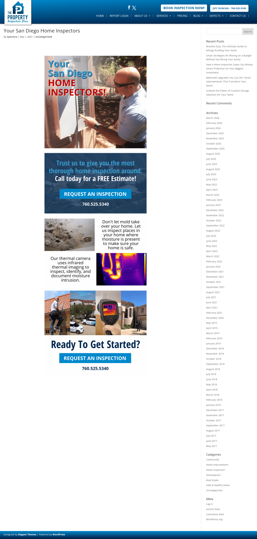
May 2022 (211, 246)
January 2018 (213, 404)
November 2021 (215, 276)
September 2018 (215, 364)
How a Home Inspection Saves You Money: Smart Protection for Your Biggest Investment (229, 68)
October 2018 (213, 358)
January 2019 (213, 343)
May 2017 (211, 446)
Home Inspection (215, 469)
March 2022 (212, 256)
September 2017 (215, 425)
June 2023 (211, 179)
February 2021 (214, 312)
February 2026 (214, 123)
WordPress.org (214, 519)
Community (212, 459)
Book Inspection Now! (184, 8)
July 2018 (211, 374)
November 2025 (215, 138)
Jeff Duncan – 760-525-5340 (229, 8)
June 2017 (211, 440)
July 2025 (211, 158)
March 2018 (212, 394)
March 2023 (212, 194)
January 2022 (213, 266)
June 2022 (211, 241)
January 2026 (213, 128)
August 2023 (213, 169)
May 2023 (211, 184)
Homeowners (213, 475)
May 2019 (211, 322)
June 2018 (211, 379)
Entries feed (213, 509)
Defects (215, 16)
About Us (140, 16)
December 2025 (215, 133)
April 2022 (212, 251)
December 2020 (215, 317)
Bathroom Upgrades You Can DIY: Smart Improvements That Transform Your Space (228, 81)
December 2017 (215, 410)
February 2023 (214, 199)
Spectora (12, 36)
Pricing (182, 16)
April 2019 (212, 328)
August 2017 (213, 430)
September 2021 (215, 287)
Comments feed (215, 514)
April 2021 (212, 307)
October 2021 (213, 281)
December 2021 (215, 271)
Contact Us (238, 16)
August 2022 (213, 230)
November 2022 (215, 215)
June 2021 (211, 302)
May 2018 (211, 384)
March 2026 (212, 118)
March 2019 (212, 333)
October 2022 (213, 220)
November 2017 (215, 415)
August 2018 (213, 369)
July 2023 (211, 174)
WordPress (59, 534)
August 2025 (213, 153)
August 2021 (213, 292)
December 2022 (215, 210)
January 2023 (213, 205)
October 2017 (213, 420)
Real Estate (212, 480)
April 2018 (212, 389)
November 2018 (215, 353)
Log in (209, 504)
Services (162, 16)
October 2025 (213, 143)
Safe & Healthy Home (218, 485)
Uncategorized (43, 36)
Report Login (119, 16)
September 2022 (215, 225)
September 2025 (215, 148)
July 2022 (211, 235)
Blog (196, 16)
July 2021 (211, 297)
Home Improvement (217, 464)
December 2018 (215, 348)
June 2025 (211, 164)
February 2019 (214, 338)
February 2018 (214, 399)
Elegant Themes (27, 534)
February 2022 (214, 261)
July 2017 (211, 435)
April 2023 (212, 189)
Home (100, 16)
